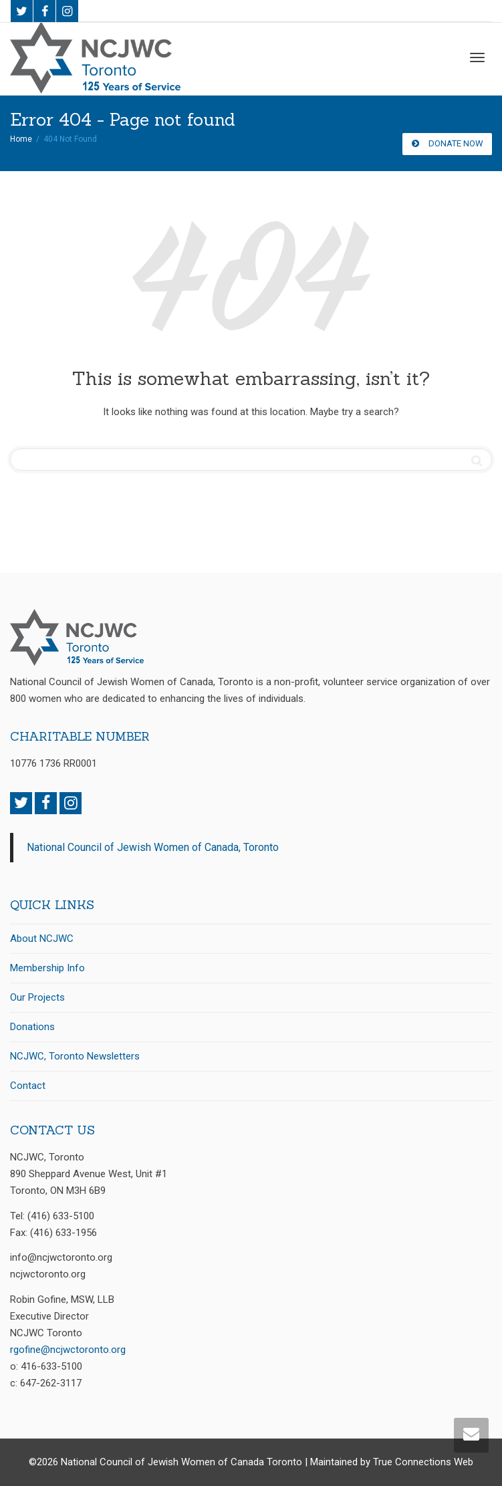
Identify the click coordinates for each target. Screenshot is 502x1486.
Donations (32, 1027)
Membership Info (47, 968)
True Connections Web (423, 1462)
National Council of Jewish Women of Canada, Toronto (153, 847)
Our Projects (37, 997)
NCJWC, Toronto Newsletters (75, 1056)
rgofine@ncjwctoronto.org (68, 1350)
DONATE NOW (447, 143)
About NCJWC (42, 939)
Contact (27, 1086)
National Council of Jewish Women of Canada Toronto (181, 1462)
